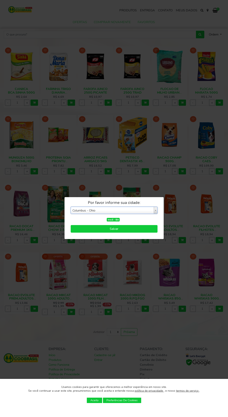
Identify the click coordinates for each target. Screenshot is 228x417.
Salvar (114, 229)
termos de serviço (187, 391)
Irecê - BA (113, 219)
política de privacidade (149, 391)
